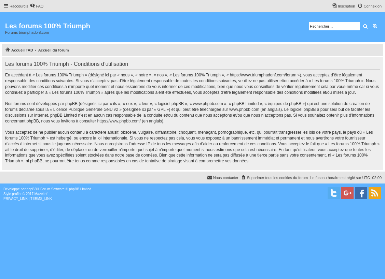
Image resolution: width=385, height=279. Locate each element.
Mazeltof (41, 194)
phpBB (32, 189)
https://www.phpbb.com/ (119, 121)
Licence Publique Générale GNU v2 (85, 109)
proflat (17, 194)
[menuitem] (36, 6)
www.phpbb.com (244, 109)
